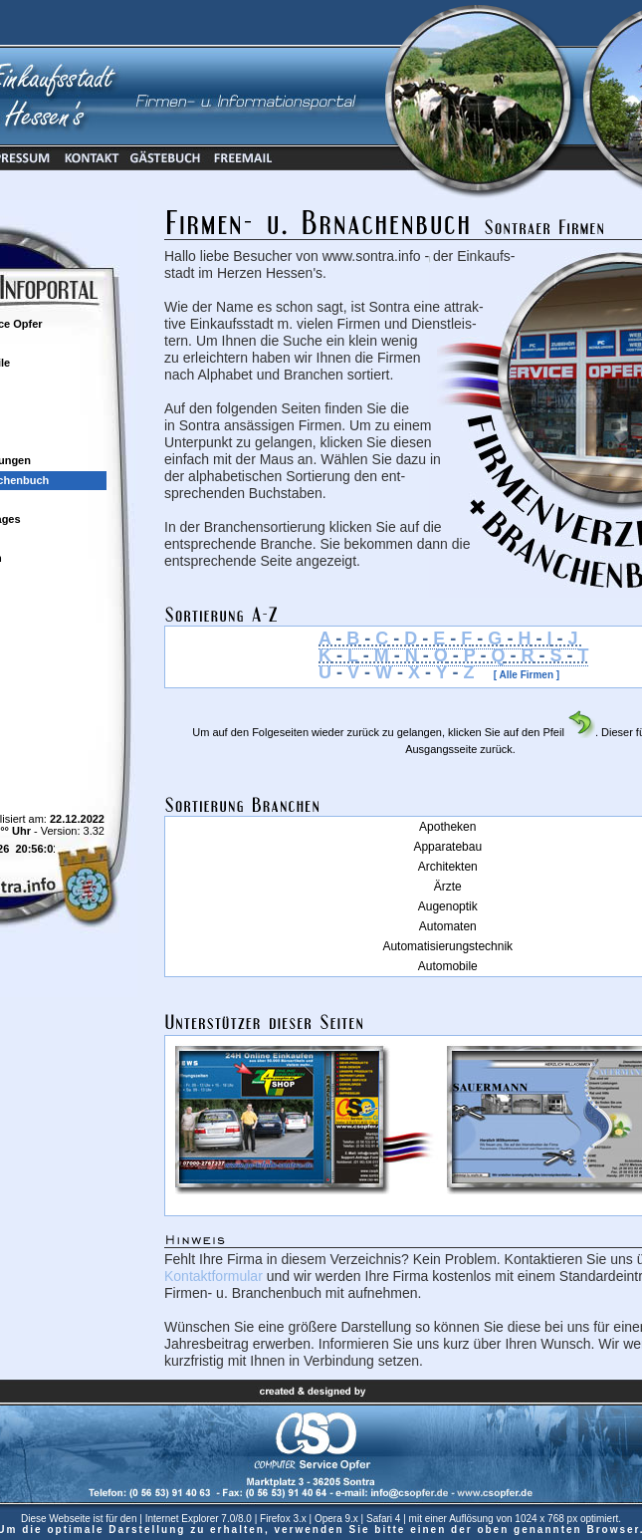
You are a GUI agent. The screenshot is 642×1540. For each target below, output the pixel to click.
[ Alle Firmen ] (516, 674)
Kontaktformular (213, 1276)
